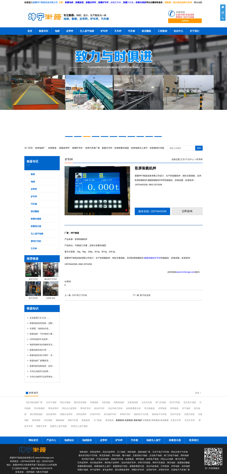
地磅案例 (87, 440)
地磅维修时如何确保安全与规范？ (43, 344)
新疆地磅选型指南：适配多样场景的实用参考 (43, 323)
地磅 (57, 31)
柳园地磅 (60, 420)
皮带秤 (69, 31)
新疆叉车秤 (116, 2)
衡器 (52, 148)
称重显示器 (36, 226)
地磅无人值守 (139, 148)
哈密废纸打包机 (157, 148)
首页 (29, 31)
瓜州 (175, 414)
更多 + (198, 393)
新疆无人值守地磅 (58, 426)
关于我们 (194, 31)
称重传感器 (36, 219)
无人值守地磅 (87, 31)
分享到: (67, 281)
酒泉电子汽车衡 (141, 414)
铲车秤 (104, 31)
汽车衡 (130, 2)
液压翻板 (146, 31)
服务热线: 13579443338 (152, 211)
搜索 (199, 148)
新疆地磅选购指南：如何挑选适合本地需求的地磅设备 (43, 366)
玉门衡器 (97, 420)
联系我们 (194, 440)
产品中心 (190, 159)
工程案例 (162, 31)
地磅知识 (69, 440)
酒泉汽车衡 (73, 420)
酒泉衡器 (86, 420)
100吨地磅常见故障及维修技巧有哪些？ (40, 339)
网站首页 (33, 440)
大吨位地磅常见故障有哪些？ (40, 371)
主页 (182, 159)
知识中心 (178, 31)
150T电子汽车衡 (79, 295)
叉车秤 (117, 31)
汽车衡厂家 (92, 148)
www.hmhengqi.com (185, 272)
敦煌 (159, 414)
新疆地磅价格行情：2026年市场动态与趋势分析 (40, 350)
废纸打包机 (36, 241)
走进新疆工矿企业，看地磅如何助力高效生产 (40, 318)
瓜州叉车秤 (190, 420)
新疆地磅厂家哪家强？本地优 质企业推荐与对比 (40, 360)
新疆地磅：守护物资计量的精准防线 (43, 334)
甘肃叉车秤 (176, 420)
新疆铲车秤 (77, 148)
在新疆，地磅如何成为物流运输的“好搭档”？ (40, 328)
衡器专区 (43, 31)
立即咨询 (187, 211)
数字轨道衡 (145, 295)
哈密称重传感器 (121, 148)
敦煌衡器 (109, 420)
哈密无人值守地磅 (79, 426)
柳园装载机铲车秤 (152, 258)
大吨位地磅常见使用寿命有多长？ (43, 376)
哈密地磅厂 (40, 148)
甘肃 (189, 414)
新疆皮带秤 (64, 148)
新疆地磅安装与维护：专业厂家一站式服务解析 (43, 355)
